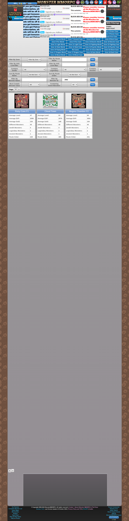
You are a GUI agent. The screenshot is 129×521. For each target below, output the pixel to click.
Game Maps (15, 510)
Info (30, 3)
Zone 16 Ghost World (93, 50)
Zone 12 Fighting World (93, 44)
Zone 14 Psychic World (93, 47)
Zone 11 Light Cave (75, 44)
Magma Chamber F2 (79, 111)
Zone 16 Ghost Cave (111, 50)
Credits (91, 509)
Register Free (114, 508)
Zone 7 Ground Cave (75, 39)
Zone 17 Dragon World (58, 52)
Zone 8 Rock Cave (111, 39)
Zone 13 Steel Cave (75, 47)
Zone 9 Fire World (58, 42)
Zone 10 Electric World (93, 42)
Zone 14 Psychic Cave (111, 47)
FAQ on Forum (15, 518)
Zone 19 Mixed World (57, 55)
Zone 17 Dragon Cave (75, 52)
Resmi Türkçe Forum (114, 512)
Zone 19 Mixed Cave (75, 55)
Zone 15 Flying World (57, 50)
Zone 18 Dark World (93, 52)
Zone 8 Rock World (93, 39)
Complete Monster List (15, 508)
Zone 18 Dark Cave (111, 52)
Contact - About (73, 507)
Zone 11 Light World (58, 44)
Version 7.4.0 (113, 6)
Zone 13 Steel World (58, 47)
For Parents (15, 507)
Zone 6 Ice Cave (111, 36)
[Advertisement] (57, 21)
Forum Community (113, 507)
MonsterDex (15, 512)
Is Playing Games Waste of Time (15, 14)
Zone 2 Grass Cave (111, 31)
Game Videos (114, 510)
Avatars (15, 513)
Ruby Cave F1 (22, 111)
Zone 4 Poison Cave (111, 34)
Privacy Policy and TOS (75, 509)
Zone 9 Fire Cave (75, 42)
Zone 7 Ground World (58, 39)
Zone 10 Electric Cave (111, 42)
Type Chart (15, 515)
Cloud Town (50, 111)
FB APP (85, 509)
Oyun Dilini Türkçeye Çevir (15, 8)
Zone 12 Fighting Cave (111, 44)
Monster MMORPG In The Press (88, 507)
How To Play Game (15, 516)
